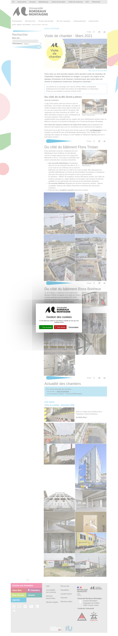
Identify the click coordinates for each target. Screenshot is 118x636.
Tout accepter (46, 327)
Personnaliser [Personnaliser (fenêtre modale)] (74, 327)
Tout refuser (60, 327)
